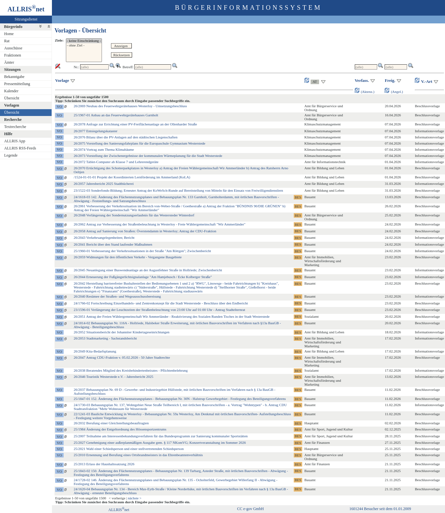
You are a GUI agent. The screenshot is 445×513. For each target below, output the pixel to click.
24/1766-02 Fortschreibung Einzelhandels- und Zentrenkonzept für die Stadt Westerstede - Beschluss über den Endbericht (161, 303)
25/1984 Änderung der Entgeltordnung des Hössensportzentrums (120, 429)
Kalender (11, 91)
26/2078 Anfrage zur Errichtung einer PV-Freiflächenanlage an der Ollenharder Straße (135, 124)
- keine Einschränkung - (84, 41)
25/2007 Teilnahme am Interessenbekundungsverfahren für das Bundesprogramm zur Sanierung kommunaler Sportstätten (161, 436)
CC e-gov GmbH (250, 509)
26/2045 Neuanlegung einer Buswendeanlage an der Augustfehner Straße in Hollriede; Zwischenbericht (148, 270)
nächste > (135, 498)
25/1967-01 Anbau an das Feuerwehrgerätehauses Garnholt (116, 115)
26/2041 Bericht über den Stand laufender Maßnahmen (113, 244)
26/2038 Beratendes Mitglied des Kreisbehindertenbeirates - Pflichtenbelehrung (131, 370)
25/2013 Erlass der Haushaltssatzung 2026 (104, 464)
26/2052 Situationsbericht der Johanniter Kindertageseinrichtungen (121, 332)
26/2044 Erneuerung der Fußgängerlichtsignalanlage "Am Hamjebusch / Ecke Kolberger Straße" (143, 277)
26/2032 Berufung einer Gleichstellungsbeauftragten (111, 423)
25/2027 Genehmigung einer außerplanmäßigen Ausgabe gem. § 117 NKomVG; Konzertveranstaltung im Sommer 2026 (160, 442)
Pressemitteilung (17, 84)
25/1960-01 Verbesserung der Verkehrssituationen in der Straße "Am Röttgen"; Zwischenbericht (142, 251)
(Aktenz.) (365, 92)
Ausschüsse (13, 48)
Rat (7, 41)
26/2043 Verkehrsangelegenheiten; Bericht (104, 237)
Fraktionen (12, 55)
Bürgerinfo (13, 26)
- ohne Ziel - (84, 45)
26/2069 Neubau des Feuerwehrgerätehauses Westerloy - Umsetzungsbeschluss (130, 106)
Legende (11, 155)
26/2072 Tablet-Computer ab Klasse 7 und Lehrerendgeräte (116, 162)
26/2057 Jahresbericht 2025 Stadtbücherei (104, 184)
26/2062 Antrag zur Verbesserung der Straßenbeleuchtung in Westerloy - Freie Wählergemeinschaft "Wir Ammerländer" (159, 224)
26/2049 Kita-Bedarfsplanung (95, 351)
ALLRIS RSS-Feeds (20, 148)
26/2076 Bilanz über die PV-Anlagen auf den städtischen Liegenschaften (126, 137)
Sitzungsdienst (26, 19)
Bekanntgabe (14, 76)
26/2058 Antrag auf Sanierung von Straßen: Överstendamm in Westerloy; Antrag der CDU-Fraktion (145, 231)
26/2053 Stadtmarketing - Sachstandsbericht (105, 338)
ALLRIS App (14, 141)
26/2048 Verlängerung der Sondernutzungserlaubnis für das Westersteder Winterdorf (134, 215)
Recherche (13, 119)
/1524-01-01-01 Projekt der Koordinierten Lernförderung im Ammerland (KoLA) (132, 177)
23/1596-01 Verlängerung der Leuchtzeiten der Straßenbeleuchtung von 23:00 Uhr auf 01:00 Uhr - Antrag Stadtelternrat (159, 310)
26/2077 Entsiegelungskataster (95, 131)
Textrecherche (15, 126)
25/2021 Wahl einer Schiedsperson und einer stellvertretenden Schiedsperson (129, 449)
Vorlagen (11, 105)
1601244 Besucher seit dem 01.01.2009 (380, 509)
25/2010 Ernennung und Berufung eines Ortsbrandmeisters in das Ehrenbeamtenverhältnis (138, 455)
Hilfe (8, 134)
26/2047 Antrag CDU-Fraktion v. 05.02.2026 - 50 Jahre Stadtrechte (122, 357)
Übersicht (11, 98)
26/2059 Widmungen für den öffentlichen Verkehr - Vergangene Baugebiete (128, 257)
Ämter (9, 62)
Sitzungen (12, 69)
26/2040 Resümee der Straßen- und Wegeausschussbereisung (117, 296)
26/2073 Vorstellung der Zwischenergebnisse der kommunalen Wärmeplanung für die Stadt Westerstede (148, 156)
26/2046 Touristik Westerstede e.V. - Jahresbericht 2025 (113, 376)
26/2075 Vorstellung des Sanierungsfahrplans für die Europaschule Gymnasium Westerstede (139, 143)
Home (9, 34)
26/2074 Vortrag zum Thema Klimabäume (104, 149)
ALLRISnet (118, 509)
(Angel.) (394, 92)
